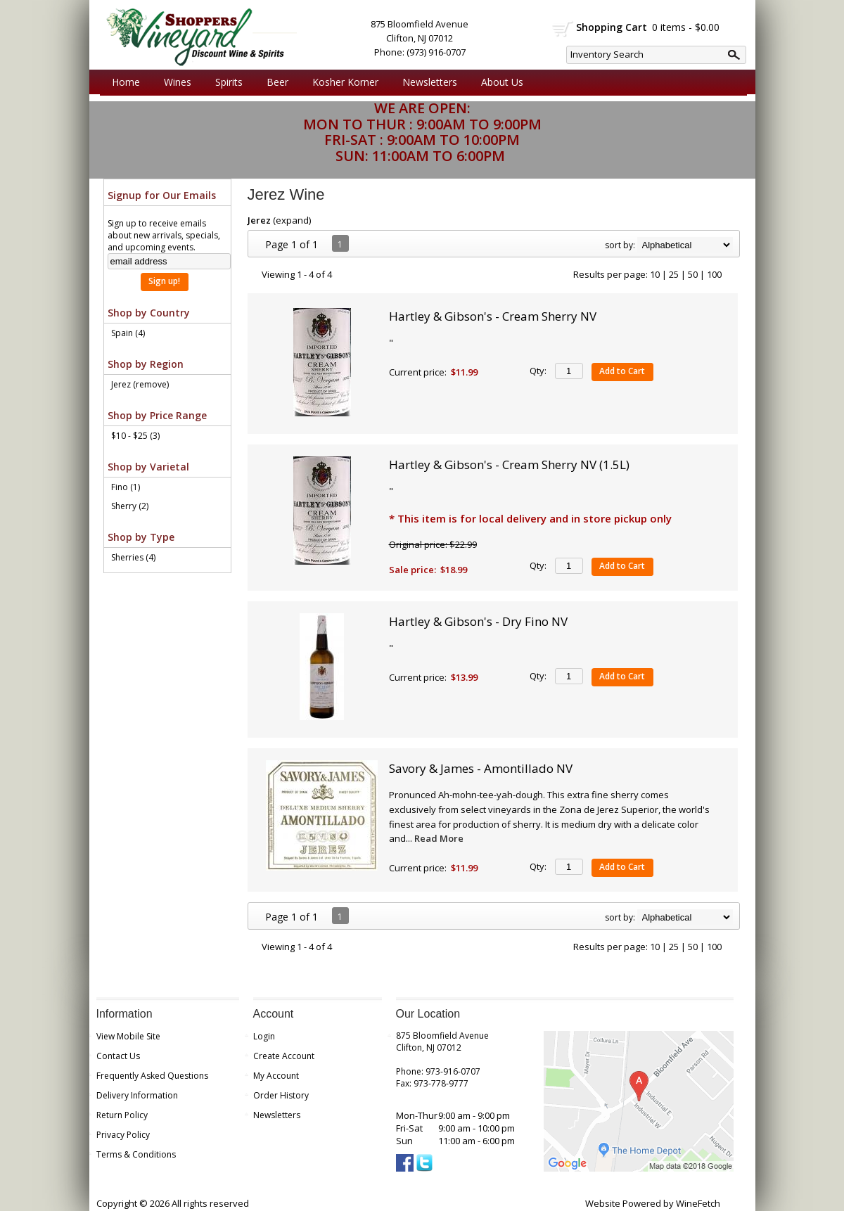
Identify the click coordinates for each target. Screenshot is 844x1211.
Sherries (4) (133, 557)
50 (693, 274)
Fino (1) (125, 487)
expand (292, 220)
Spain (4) (128, 333)
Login (264, 1036)
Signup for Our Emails (162, 195)
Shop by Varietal (148, 466)
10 (655, 274)
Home (126, 82)
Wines (174, 82)
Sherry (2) (129, 506)
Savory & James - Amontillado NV (481, 768)
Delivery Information (137, 1095)
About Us (498, 82)
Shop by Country (149, 312)
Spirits (225, 82)
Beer (274, 82)
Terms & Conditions (136, 1154)
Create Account (283, 1056)
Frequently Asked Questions (152, 1076)
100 (714, 274)
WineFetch (698, 1203)
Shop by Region (146, 364)
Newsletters (429, 82)
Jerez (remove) (140, 384)
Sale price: (412, 569)
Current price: (418, 372)
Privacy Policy (123, 1135)
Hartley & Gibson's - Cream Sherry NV (492, 316)
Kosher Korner (341, 82)
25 (674, 274)
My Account (276, 1076)
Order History (281, 1095)
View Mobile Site (128, 1036)
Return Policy (122, 1115)
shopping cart (563, 28)
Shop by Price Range (157, 415)
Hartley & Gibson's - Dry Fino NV (478, 621)
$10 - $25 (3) (135, 436)
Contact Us (118, 1056)
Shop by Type (141, 537)
